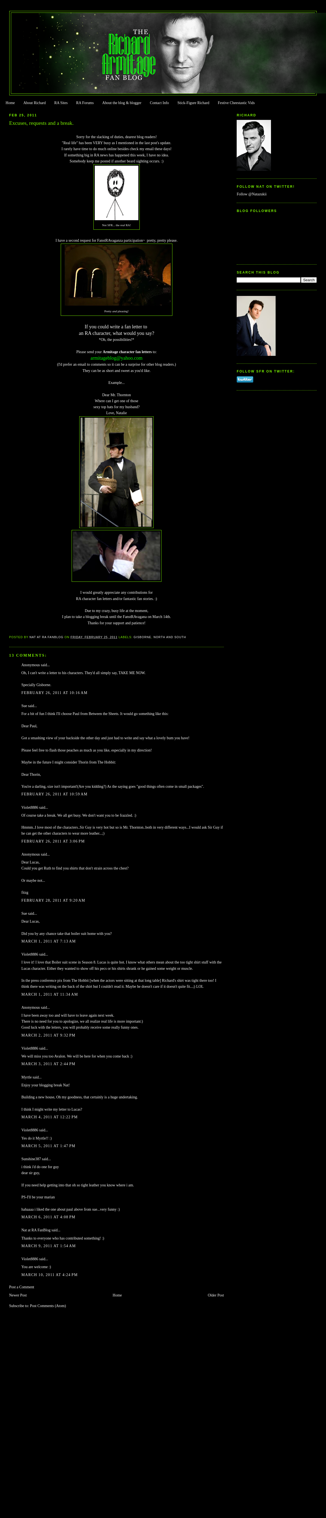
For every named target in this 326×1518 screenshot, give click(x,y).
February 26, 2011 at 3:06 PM (53, 841)
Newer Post (18, 1295)
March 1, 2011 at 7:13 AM (49, 941)
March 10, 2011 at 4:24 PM (50, 1275)
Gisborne (142, 637)
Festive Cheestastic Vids (236, 103)
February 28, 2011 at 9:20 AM (54, 900)
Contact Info (159, 103)
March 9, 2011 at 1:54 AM (49, 1246)
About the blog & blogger (121, 103)
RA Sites (61, 103)
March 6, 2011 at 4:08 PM (49, 1217)
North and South (170, 637)
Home (10, 103)
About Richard (34, 103)
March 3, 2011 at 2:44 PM (49, 1064)
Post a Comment (21, 1287)
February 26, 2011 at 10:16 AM (55, 693)
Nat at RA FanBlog (36, 1230)
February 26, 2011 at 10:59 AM (55, 794)
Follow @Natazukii (252, 194)
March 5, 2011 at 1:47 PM (49, 1146)
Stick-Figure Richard (193, 103)
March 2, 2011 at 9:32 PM (49, 1035)
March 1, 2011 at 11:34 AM (50, 994)
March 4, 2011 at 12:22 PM (50, 1117)
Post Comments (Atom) (48, 1306)
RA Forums (85, 103)
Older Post (216, 1295)
